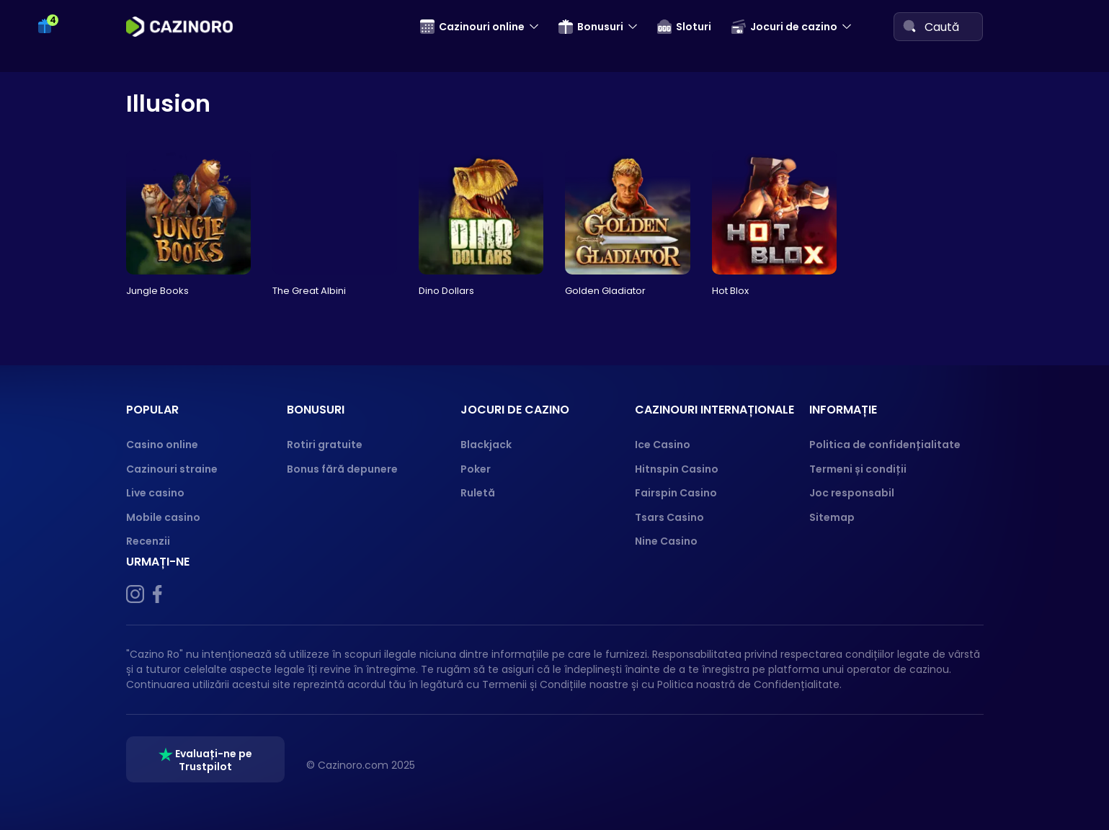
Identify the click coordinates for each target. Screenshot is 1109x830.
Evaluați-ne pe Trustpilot (205, 760)
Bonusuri (590, 26)
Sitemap (832, 517)
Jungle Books (157, 291)
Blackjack (486, 444)
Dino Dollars (446, 291)
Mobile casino (163, 517)
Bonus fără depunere (342, 469)
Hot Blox (730, 291)
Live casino (155, 493)
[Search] (909, 26)
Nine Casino (666, 541)
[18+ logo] (953, 765)
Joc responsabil (851, 493)
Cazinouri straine (172, 469)
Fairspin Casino (676, 493)
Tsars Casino (669, 517)
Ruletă (477, 493)
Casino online (162, 444)
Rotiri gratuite (324, 444)
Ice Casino (662, 444)
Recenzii (148, 541)
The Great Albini (309, 291)
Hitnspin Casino (676, 469)
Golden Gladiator (605, 291)
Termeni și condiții (858, 469)
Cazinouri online (472, 26)
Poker (475, 469)
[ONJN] (875, 765)
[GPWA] (914, 765)
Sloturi (684, 26)
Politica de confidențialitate (885, 444)
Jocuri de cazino (784, 26)
